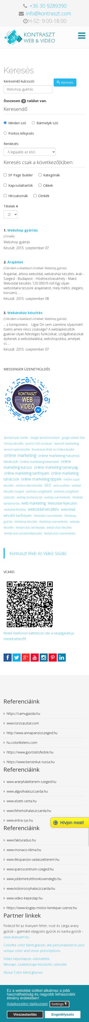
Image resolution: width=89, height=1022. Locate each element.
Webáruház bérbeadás (30, 527)
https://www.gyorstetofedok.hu (30, 752)
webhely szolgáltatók (39, 491)
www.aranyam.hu (16, 937)
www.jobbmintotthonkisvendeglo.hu (34, 879)
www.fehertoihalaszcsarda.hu (29, 810)
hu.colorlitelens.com (22, 742)
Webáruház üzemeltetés (59, 533)
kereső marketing (67, 443)
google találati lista (73, 438)
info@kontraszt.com (48, 13)
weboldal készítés (43, 509)
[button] (40, 998)
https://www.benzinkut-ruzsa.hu (31, 762)
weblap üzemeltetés (57, 497)
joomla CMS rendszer (39, 444)
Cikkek (48, 185)
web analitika (61, 486)
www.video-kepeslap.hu (24, 898)
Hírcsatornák (18, 196)
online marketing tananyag (56, 467)
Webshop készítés (25, 522)
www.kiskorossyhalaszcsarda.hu (31, 888)
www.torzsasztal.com (23, 723)
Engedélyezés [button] (63, 1014)
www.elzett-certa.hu (22, 801)
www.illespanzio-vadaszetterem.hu (33, 859)
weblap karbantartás (29, 497)
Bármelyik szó (47, 123)
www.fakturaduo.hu (21, 840)
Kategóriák (51, 175)
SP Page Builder (20, 175)
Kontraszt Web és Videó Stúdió (37, 553)
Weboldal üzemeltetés (48, 516)
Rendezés (11, 143)
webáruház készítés (59, 527)
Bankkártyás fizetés (16, 438)
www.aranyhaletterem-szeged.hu (31, 781)
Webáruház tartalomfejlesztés (23, 533)
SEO (47, 485)
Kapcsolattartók (20, 185)
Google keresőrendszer (45, 438)
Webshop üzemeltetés (53, 522)
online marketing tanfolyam (26, 473)
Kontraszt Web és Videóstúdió (53, 449)
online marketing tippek (41, 479)
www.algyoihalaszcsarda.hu (27, 791)
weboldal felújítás (15, 510)
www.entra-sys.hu (20, 820)
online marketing (20, 455)
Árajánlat (15, 262)
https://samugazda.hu (23, 713)
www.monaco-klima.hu (24, 850)
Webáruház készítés (24, 312)
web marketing (33, 503)
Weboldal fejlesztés (62, 503)
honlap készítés (13, 444)
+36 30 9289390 (48, 5)
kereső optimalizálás (17, 449)
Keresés (65, 82)
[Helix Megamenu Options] (81, 37)
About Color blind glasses (23, 972)
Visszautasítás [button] (25, 1014)
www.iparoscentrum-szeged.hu (30, 869)
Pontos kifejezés (21, 133)
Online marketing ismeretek (39, 461)
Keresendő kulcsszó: (19, 81)
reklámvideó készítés (29, 486)
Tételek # (11, 206)
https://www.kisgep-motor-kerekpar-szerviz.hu (42, 908)
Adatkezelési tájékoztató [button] (27, 1004)
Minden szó (17, 123)
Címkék (43, 196)
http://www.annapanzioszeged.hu (32, 733)
